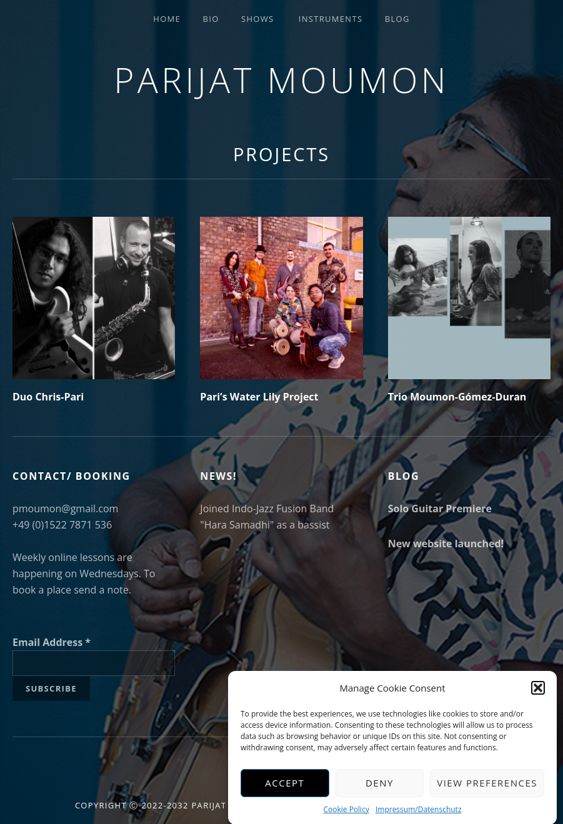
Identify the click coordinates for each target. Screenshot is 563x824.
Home (167, 18)
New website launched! (446, 543)
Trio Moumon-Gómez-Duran (457, 397)
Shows (257, 18)
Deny (380, 789)
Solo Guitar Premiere (440, 508)
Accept (284, 789)
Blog (397, 18)
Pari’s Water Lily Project (259, 397)
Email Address (51, 642)
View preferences (487, 789)
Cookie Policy (346, 815)
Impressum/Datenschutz (419, 815)
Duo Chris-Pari (48, 397)
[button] (538, 694)
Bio (211, 18)
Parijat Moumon (281, 79)
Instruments (331, 18)
